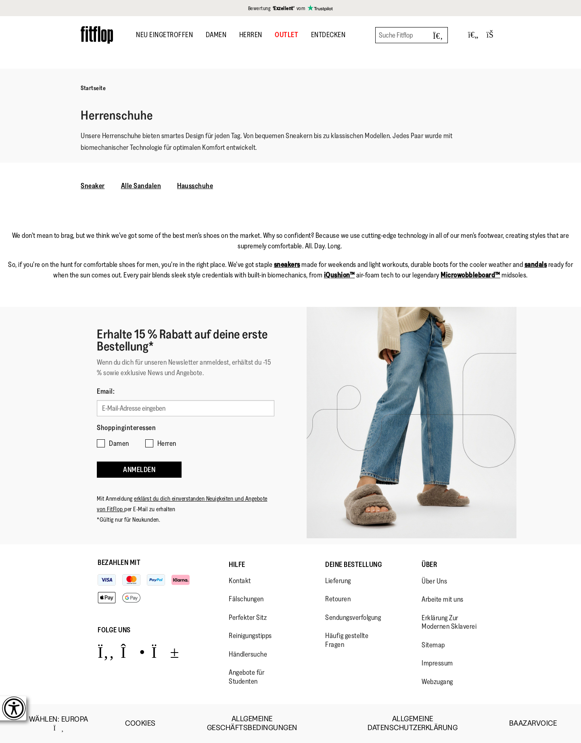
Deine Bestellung (353, 564)
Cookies (140, 723)
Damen (216, 34)
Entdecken (328, 34)
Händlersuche (248, 654)
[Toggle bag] (493, 35)
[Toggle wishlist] (473, 35)
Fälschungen (246, 598)
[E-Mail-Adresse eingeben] (185, 408)
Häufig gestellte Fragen (346, 640)
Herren (250, 34)
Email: (106, 391)
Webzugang (437, 681)
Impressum (437, 663)
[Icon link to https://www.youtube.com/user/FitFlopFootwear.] (165, 652)
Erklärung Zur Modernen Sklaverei (449, 622)
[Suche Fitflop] (411, 35)
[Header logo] (97, 35)
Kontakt (240, 580)
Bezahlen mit (119, 562)
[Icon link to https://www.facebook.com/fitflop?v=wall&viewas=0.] (106, 652)
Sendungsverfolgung (353, 617)
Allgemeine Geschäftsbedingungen (252, 723)
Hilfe (237, 564)
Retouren (338, 598)
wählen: (58, 724)
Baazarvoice (533, 723)
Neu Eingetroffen (164, 34)
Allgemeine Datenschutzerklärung (413, 723)
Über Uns (434, 581)
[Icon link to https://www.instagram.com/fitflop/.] (133, 652)
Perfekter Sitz (248, 617)
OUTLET (286, 34)
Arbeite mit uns (443, 599)
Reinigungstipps (250, 635)
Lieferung (338, 580)
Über (429, 564)
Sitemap (433, 644)
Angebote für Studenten (246, 677)
